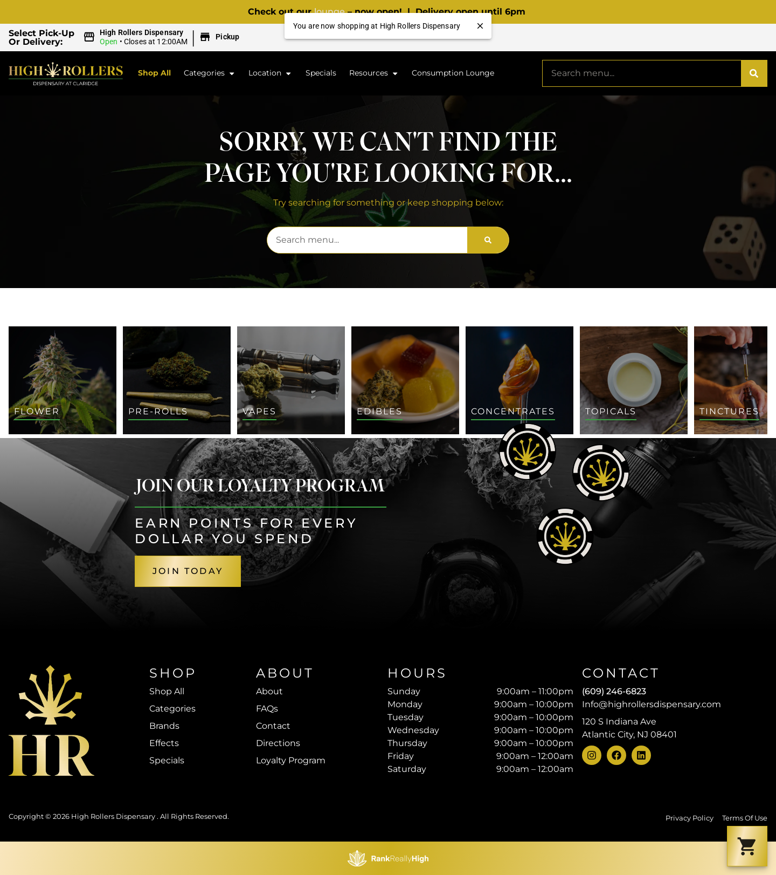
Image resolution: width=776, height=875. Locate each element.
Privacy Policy (689, 818)
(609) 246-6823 (614, 691)
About (269, 691)
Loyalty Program (290, 760)
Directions (278, 743)
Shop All (154, 73)
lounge (329, 11)
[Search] (754, 73)
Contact (273, 726)
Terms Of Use (744, 818)
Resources (374, 73)
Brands (164, 726)
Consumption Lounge (453, 73)
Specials (321, 73)
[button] (162, 37)
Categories (209, 73)
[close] (480, 26)
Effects (164, 743)
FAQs (267, 708)
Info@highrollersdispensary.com (651, 704)
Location (270, 73)
